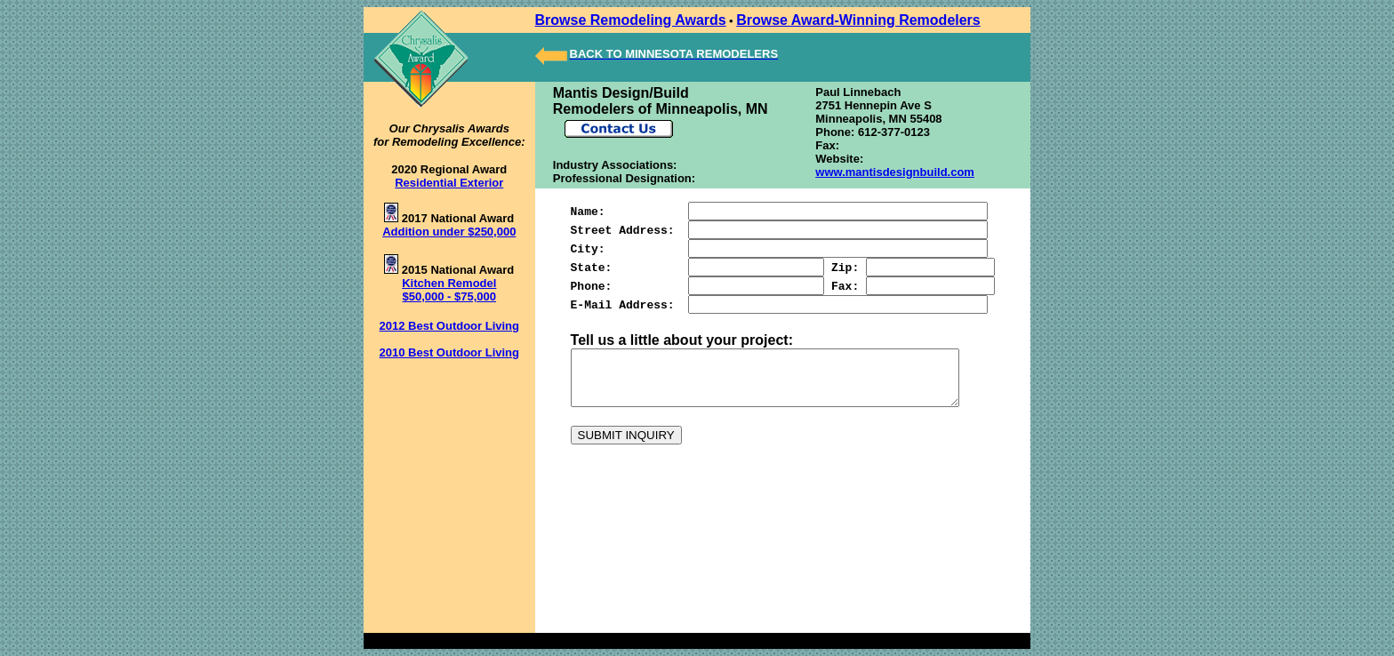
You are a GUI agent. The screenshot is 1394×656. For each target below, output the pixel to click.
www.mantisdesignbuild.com (890, 172)
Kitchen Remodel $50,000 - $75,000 (444, 289)
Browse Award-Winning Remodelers (848, 20)
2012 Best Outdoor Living (444, 325)
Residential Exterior (443, 182)
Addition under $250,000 (443, 231)
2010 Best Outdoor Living (444, 352)
